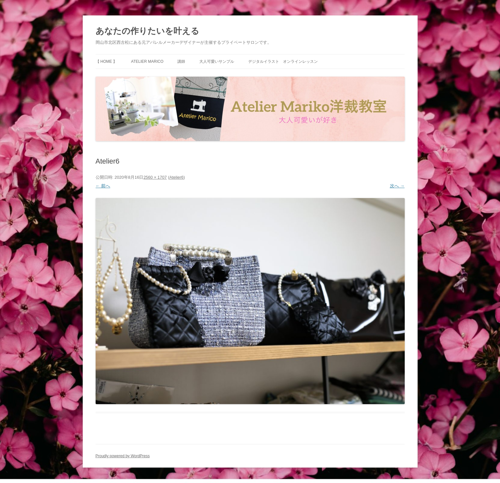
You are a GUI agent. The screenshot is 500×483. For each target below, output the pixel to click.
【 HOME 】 (106, 61)
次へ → (397, 185)
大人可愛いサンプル (216, 61)
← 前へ (103, 185)
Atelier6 (176, 177)
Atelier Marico (147, 61)
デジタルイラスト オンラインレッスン (283, 61)
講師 (181, 61)
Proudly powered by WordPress (123, 456)
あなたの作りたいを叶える (147, 31)
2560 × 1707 (155, 177)
